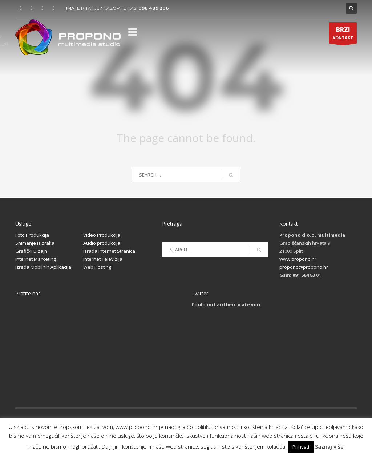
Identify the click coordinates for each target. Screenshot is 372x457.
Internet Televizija (102, 259)
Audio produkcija (101, 243)
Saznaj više (329, 446)
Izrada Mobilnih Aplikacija (43, 267)
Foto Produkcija (32, 235)
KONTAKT (343, 34)
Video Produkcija (101, 235)
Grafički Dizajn (31, 251)
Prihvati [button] (300, 447)
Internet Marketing (35, 259)
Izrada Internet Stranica (109, 251)
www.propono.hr (297, 259)
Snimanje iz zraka (34, 243)
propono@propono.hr (303, 267)
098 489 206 (153, 8)
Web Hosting (97, 267)
